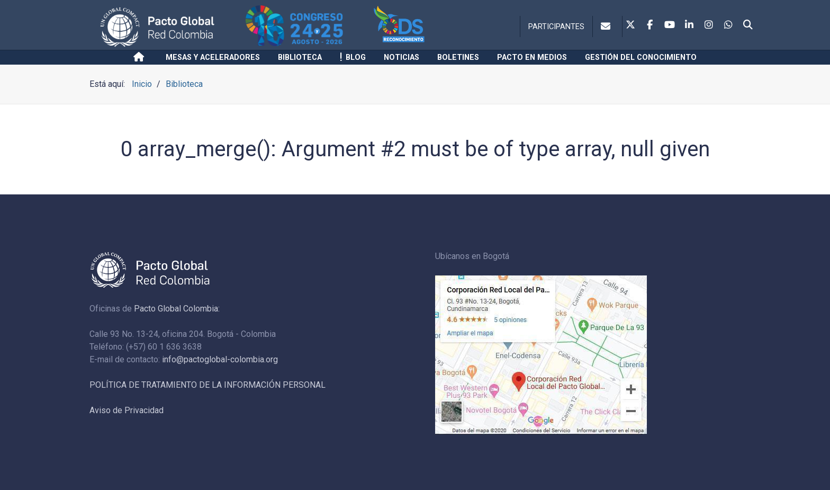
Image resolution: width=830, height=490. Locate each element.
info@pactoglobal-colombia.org (220, 359)
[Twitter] (630, 25)
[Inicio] (140, 57)
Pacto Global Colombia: (177, 309)
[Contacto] (607, 26)
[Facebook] (650, 25)
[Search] (748, 25)
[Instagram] (709, 25)
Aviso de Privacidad (126, 410)
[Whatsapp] (728, 25)
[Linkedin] (689, 25)
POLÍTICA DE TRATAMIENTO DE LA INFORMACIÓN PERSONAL (207, 385)
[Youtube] (670, 25)
